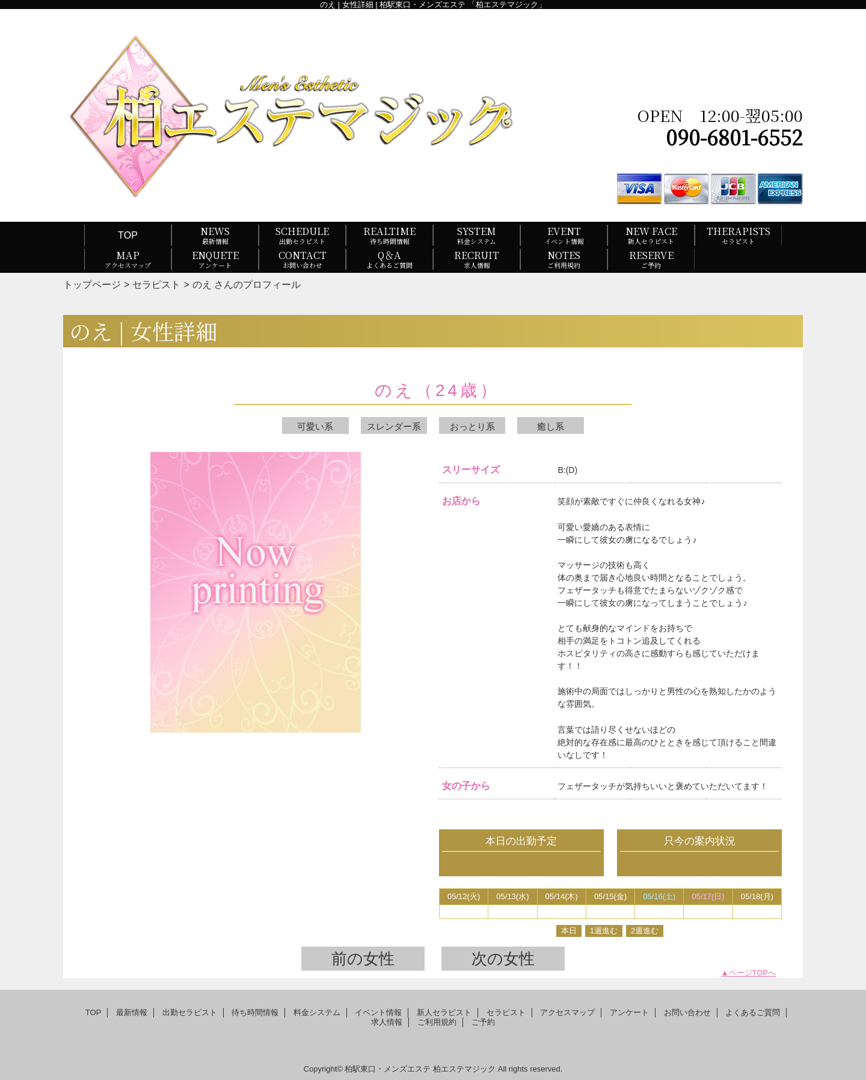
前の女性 (363, 959)
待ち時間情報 (255, 1012)
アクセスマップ (567, 1012)
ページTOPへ (752, 972)
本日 (569, 930)
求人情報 (386, 1022)
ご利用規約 (436, 1022)
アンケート (629, 1012)
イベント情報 (378, 1012)
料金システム (316, 1012)
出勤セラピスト (189, 1012)
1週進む (604, 930)
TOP (128, 235)
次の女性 (503, 959)
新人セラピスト (444, 1012)
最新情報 (131, 1012)
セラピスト (156, 284)
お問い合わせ (687, 1012)
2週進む (645, 930)
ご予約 (483, 1022)
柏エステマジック (464, 1068)
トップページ (92, 284)
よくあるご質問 (752, 1012)
